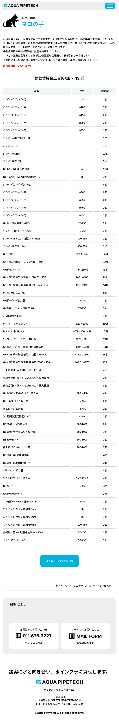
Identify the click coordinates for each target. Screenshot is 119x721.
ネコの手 (78, 586)
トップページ (60, 586)
